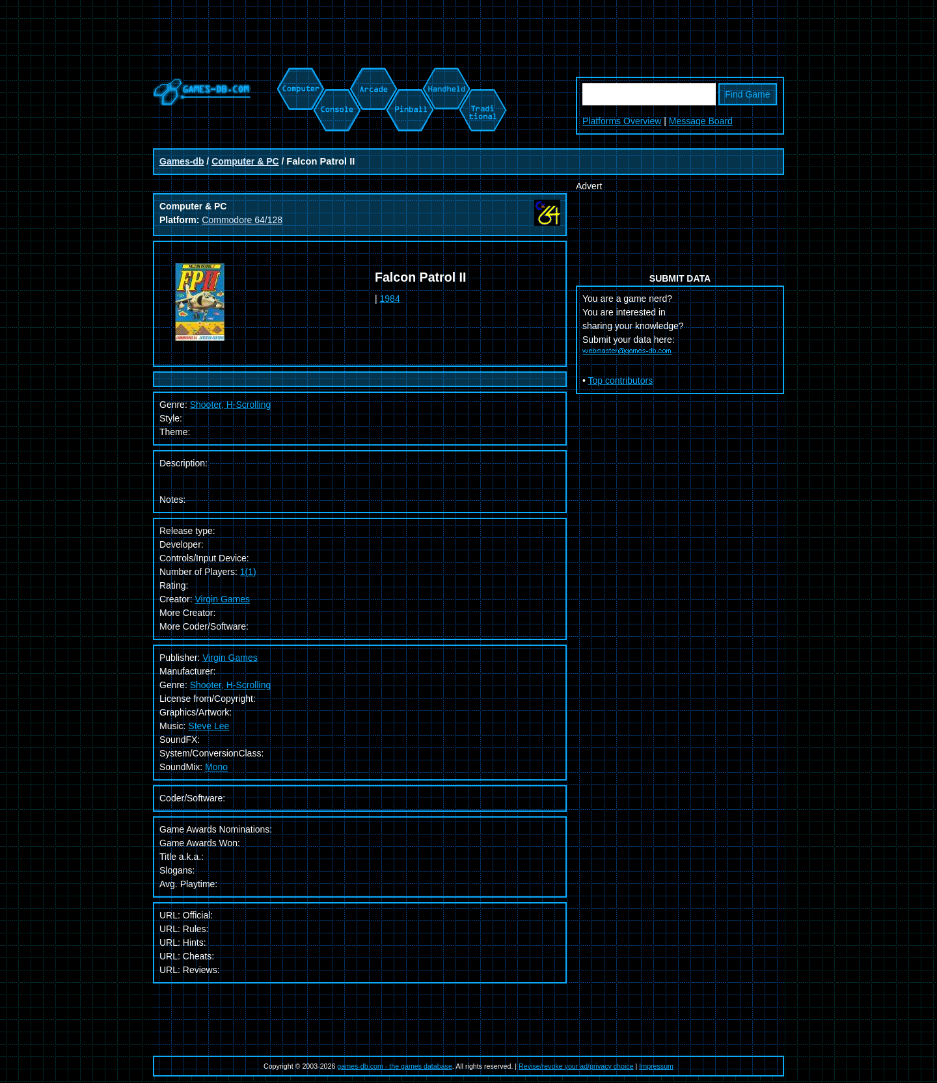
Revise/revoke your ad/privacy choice (576, 1066)
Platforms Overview (621, 121)
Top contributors (620, 380)
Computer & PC (244, 161)
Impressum (656, 1066)
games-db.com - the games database (394, 1066)
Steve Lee (208, 726)
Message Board (701, 121)
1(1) (248, 572)
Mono (216, 767)
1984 (390, 298)
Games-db (181, 161)
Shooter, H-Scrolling (230, 685)
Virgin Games (222, 599)
